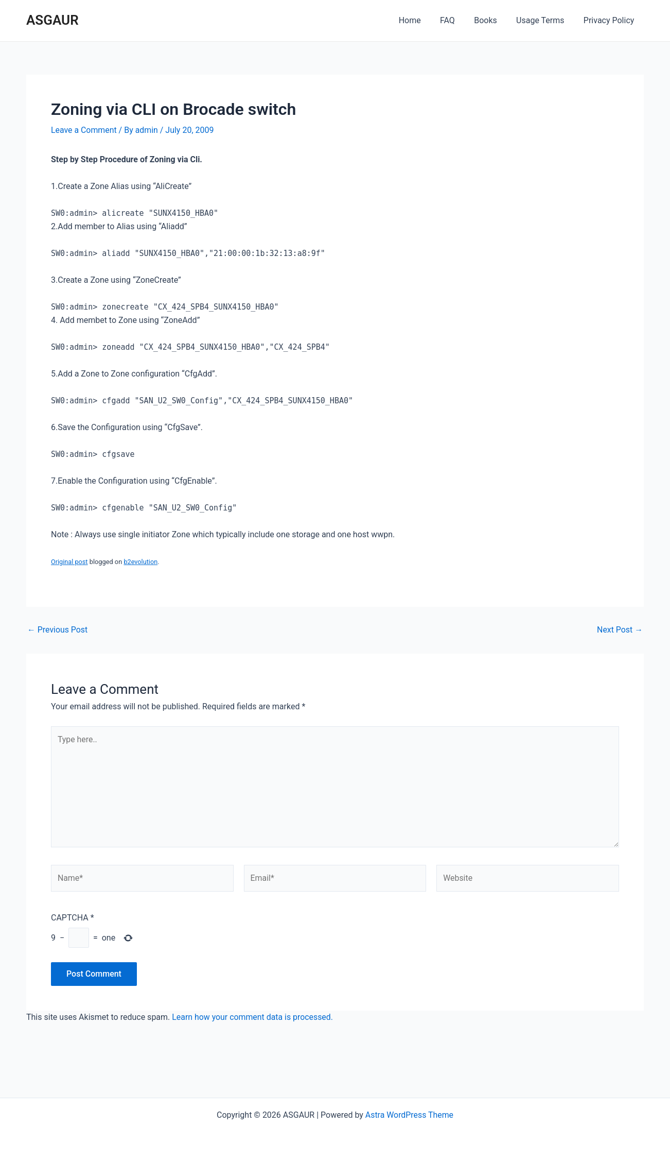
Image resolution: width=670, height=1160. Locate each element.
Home (422, 20)
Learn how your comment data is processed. (253, 1018)
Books (492, 20)
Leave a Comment (84, 130)
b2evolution (141, 562)
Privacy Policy (610, 20)
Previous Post (57, 630)
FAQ (457, 20)
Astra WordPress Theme (409, 1115)
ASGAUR (52, 20)
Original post (69, 562)
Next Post (619, 630)
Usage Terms (544, 20)
